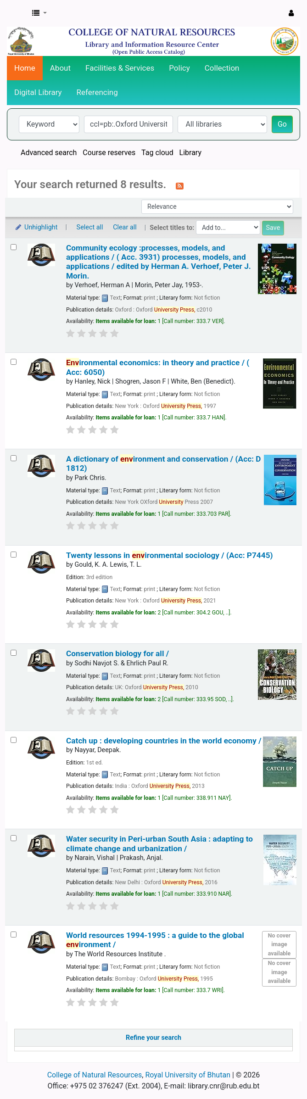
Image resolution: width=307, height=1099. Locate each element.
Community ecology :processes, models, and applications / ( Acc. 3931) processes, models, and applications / (158, 261)
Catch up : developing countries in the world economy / (164, 740)
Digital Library (38, 92)
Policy (179, 68)
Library (190, 152)
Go (282, 124)
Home (24, 68)
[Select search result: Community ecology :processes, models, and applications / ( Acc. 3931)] (14, 247)
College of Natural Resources (94, 1075)
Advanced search (49, 152)
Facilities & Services (119, 68)
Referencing (97, 92)
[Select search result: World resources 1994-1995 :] (14, 934)
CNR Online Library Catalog (17, 13)
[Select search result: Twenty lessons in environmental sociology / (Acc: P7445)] (14, 555)
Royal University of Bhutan (187, 1075)
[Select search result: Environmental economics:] (14, 362)
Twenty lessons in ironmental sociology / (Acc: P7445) (169, 555)
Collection (222, 68)
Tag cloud (157, 152)
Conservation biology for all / (117, 653)
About (60, 68)
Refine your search (153, 1038)
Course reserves (109, 152)
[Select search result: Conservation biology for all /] (14, 653)
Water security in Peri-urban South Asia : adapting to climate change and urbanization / (159, 843)
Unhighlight (36, 227)
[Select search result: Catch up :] (14, 740)
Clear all (125, 227)
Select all (90, 227)
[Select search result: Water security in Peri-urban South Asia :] (14, 838)
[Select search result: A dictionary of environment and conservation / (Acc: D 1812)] (14, 458)
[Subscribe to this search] (179, 185)
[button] (39, 13)
